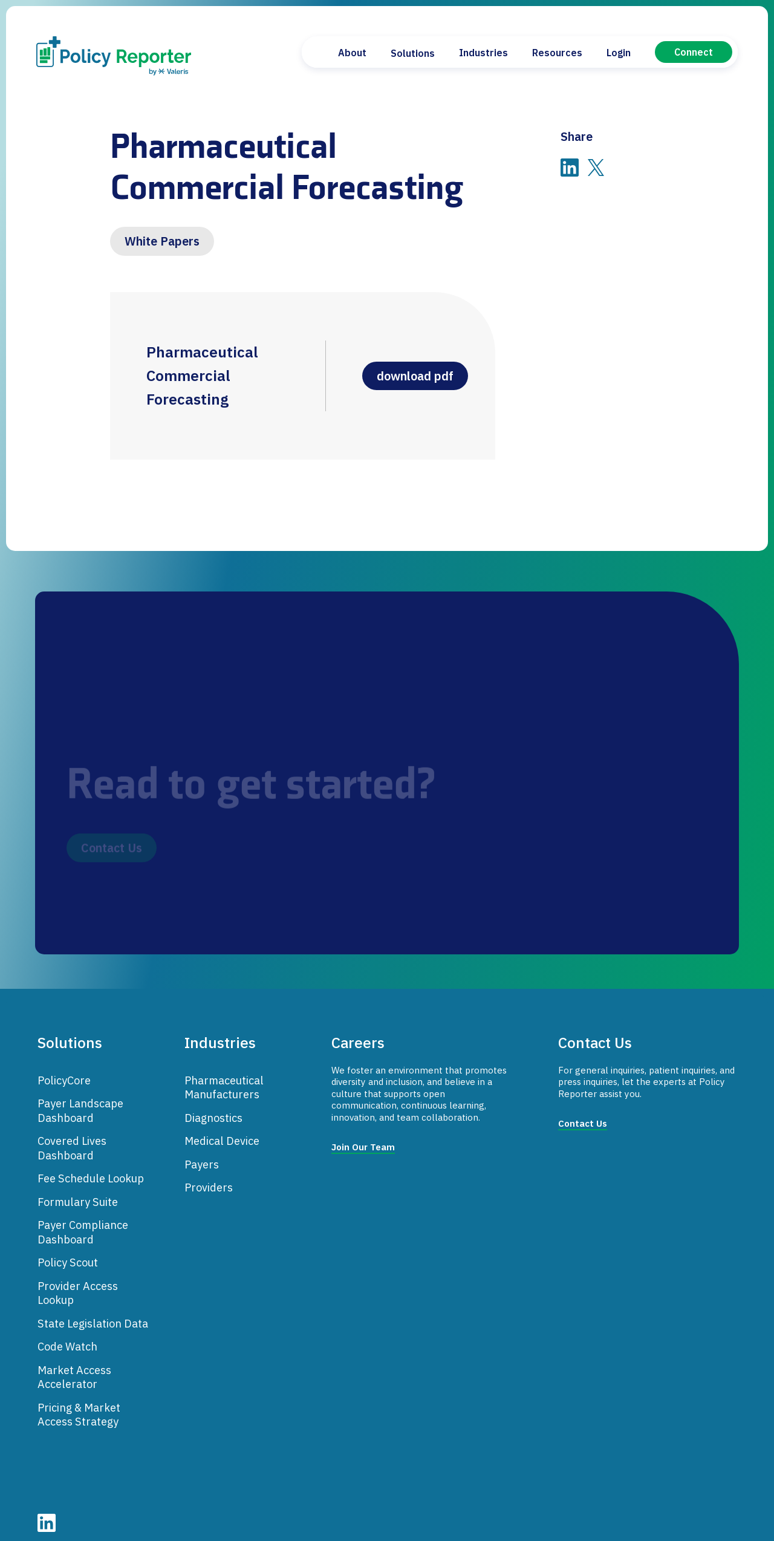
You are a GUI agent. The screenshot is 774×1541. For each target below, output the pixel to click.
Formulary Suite (77, 1192)
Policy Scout (67, 1253)
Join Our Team (363, 1138)
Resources (557, 53)
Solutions (413, 53)
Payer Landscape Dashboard (80, 1101)
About (352, 53)
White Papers (162, 241)
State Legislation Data (92, 1313)
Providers (208, 1178)
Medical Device (221, 1131)
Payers (201, 1154)
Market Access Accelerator (74, 1367)
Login (619, 53)
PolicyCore (64, 1070)
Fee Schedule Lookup (90, 1169)
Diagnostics (213, 1108)
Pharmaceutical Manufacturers (224, 1077)
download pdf (419, 372)
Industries (483, 53)
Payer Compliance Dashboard (82, 1222)
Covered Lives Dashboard (71, 1138)
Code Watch (67, 1337)
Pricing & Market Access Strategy (78, 1404)
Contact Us (582, 1114)
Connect (693, 52)
